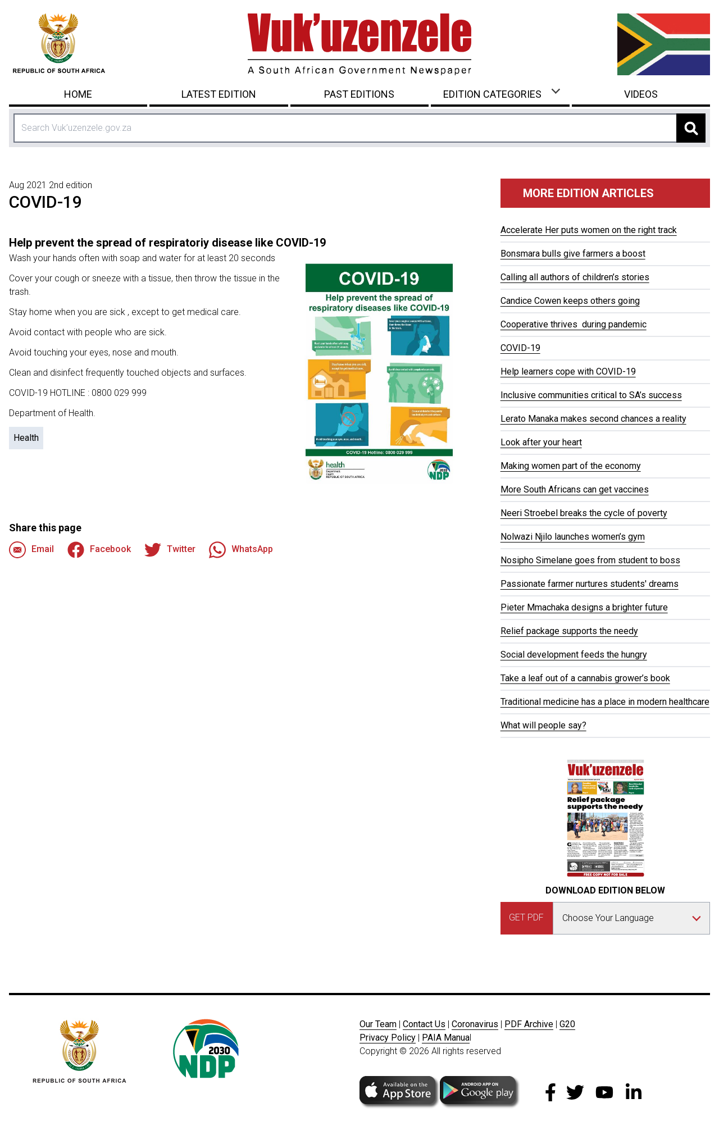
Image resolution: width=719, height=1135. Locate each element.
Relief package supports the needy (569, 631)
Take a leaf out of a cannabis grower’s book (585, 678)
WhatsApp (241, 549)
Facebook (99, 549)
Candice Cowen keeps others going (570, 300)
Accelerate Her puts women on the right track (588, 230)
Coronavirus (475, 1024)
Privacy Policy (388, 1037)
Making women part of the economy (570, 466)
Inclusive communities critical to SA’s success (591, 395)
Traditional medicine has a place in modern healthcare (604, 701)
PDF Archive (528, 1024)
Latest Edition (218, 94)
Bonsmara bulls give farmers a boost (572, 253)
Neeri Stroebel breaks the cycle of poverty (583, 513)
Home (78, 94)
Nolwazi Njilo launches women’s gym (572, 536)
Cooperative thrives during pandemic (573, 324)
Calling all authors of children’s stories (574, 277)
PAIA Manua (446, 1037)
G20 (567, 1024)
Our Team (378, 1024)
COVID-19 (520, 348)
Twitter (169, 549)
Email (31, 549)
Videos (641, 94)
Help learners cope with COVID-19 (568, 371)
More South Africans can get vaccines (574, 489)
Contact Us (424, 1024)
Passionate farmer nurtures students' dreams (589, 583)
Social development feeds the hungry (573, 654)
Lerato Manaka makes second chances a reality (593, 418)
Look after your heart (541, 442)
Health (26, 437)
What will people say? (543, 725)
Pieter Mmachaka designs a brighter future (584, 607)
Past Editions (359, 94)
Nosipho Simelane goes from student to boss (590, 560)
